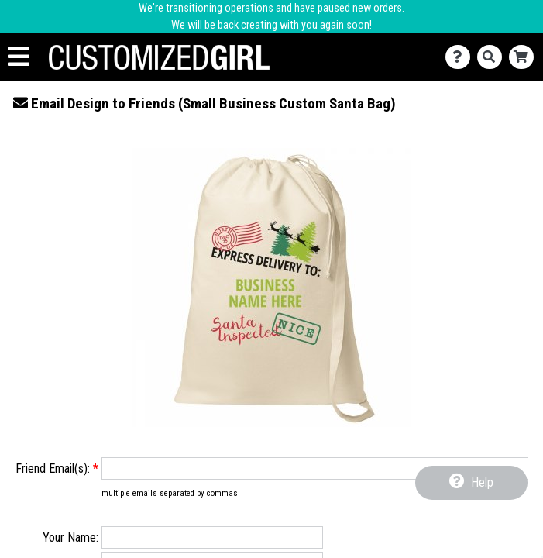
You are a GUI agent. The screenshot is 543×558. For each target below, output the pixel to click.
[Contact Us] (461, 57)
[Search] (493, 57)
